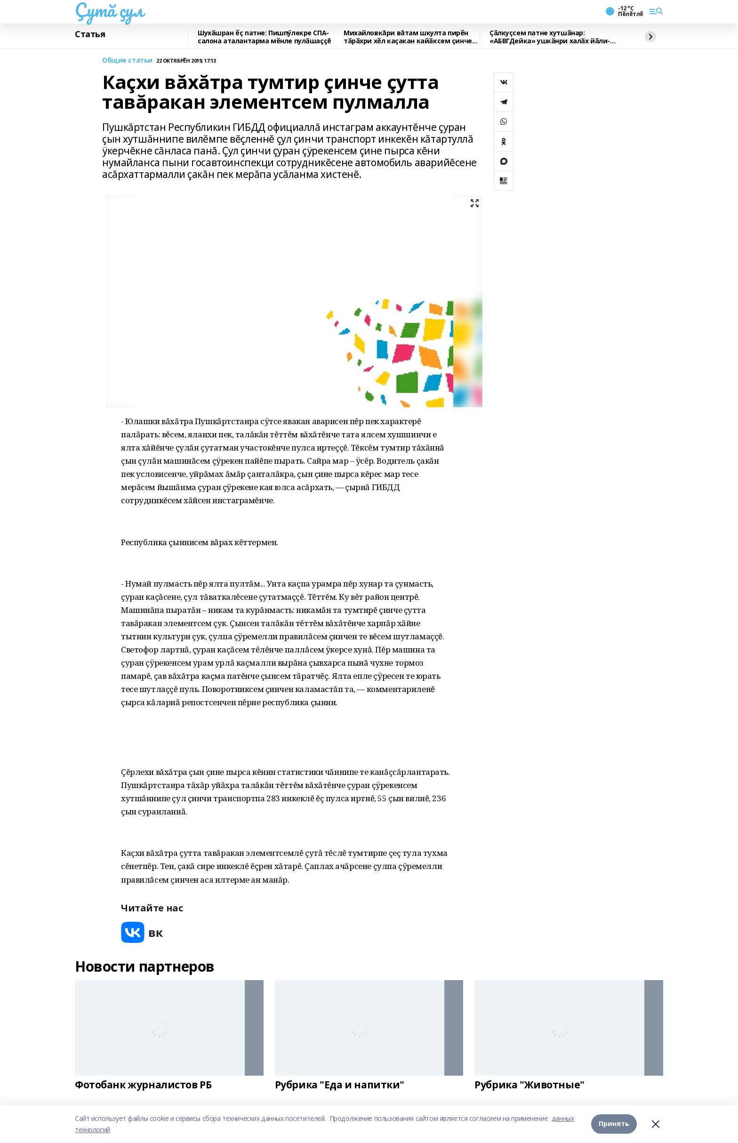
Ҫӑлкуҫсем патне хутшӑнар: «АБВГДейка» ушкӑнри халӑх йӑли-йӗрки (549, 37)
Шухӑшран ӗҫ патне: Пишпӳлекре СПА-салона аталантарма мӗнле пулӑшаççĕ (264, 37)
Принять (614, 1123)
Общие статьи (127, 60)
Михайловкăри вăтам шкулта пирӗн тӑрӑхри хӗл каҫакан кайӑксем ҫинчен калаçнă (410, 37)
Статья (90, 34)
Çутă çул (109, 9)
